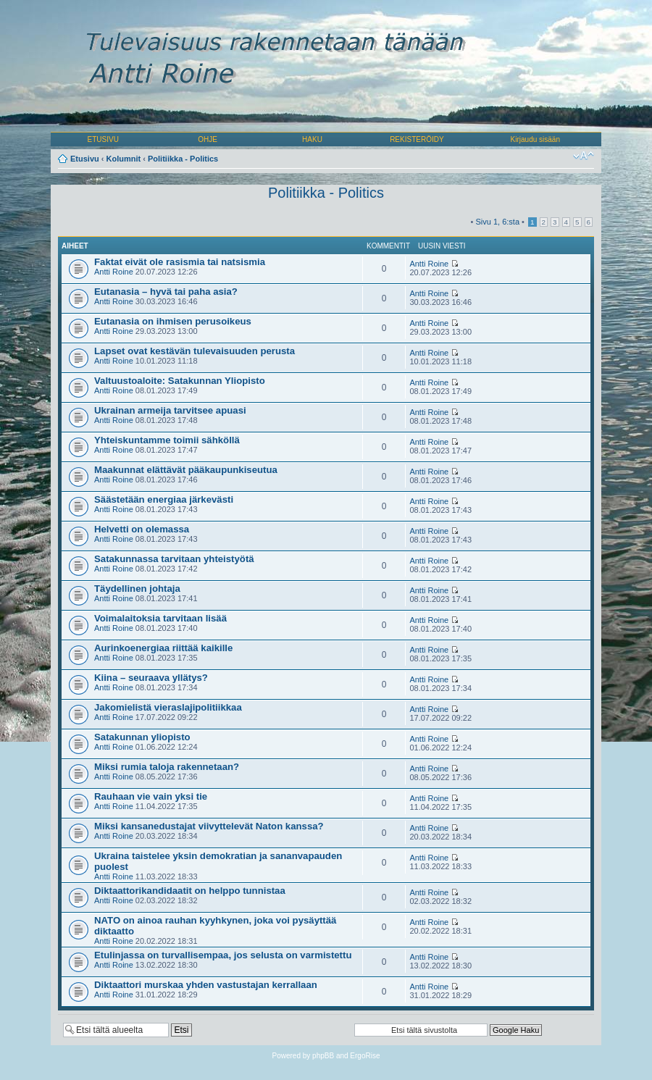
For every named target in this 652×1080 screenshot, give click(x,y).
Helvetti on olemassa (141, 529)
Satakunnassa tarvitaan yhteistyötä (174, 558)
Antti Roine (113, 271)
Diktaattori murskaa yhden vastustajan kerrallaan (205, 984)
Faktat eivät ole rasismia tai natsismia (179, 261)
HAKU (312, 139)
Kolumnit (123, 158)
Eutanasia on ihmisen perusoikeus (172, 321)
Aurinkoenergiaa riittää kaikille (163, 647)
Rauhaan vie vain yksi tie (150, 796)
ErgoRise (365, 1056)
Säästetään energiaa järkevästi (163, 499)
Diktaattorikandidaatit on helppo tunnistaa (189, 890)
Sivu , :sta (497, 221)
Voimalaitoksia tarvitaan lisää (160, 618)
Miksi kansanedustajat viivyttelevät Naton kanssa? (209, 826)
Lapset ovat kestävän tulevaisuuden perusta (194, 351)
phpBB (323, 1056)
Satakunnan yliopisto (142, 737)
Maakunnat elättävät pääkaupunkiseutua (185, 469)
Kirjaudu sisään (535, 139)
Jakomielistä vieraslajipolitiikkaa (168, 707)
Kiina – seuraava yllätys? (151, 677)
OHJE (207, 139)
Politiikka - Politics (183, 158)
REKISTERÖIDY (416, 139)
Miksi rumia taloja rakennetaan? (166, 766)
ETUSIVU (103, 139)
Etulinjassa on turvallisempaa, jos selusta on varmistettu (222, 955)
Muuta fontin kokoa (583, 155)
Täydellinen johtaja (137, 588)
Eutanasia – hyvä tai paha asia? (166, 291)
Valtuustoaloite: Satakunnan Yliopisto (179, 380)
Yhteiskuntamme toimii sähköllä (167, 440)
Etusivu (84, 158)
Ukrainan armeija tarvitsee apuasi (170, 410)
